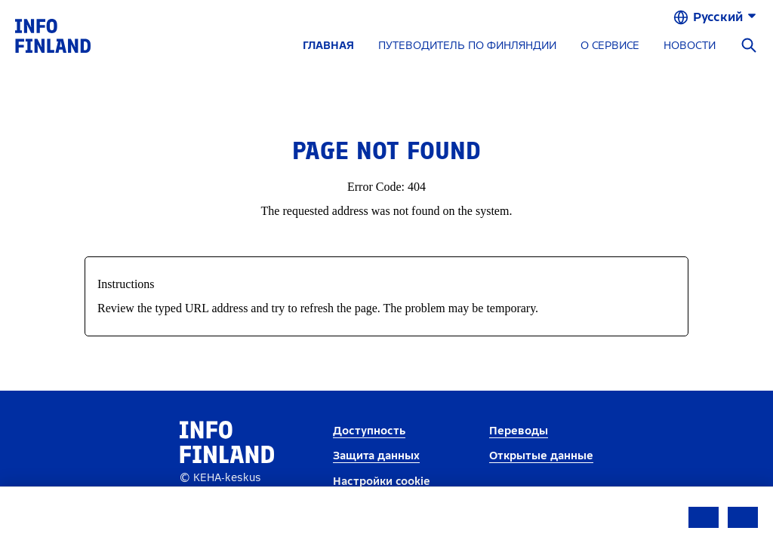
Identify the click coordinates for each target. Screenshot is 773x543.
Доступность (369, 431)
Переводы (518, 431)
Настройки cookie (381, 481)
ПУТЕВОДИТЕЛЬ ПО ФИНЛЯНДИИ (467, 45)
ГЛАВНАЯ (328, 45)
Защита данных (376, 455)
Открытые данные (541, 455)
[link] (53, 35)
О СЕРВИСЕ (610, 45)
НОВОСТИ (690, 45)
